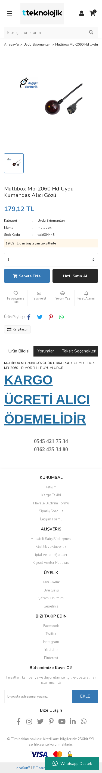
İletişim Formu (51, 519)
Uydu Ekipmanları (51, 220)
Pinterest (51, 658)
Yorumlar (46, 351)
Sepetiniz (51, 606)
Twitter (51, 633)
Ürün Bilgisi (18, 351)
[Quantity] (51, 259)
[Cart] (92, 13)
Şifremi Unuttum (51, 598)
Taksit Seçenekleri (79, 351)
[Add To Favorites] (15, 298)
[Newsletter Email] (38, 696)
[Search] (51, 32)
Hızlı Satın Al (75, 276)
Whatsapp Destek (72, 763)
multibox (44, 227)
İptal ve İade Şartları (51, 554)
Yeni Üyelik (51, 582)
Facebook (51, 626)
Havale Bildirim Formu (51, 503)
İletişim (51, 487)
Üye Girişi (51, 590)
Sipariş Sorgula (51, 511)
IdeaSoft (23, 767)
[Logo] (42, 13)
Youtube (51, 649)
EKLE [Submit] (85, 696)
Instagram (51, 642)
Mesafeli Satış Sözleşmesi (51, 538)
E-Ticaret (39, 768)
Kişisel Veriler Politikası (51, 562)
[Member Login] (81, 13)
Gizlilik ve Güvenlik (51, 546)
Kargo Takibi (51, 495)
